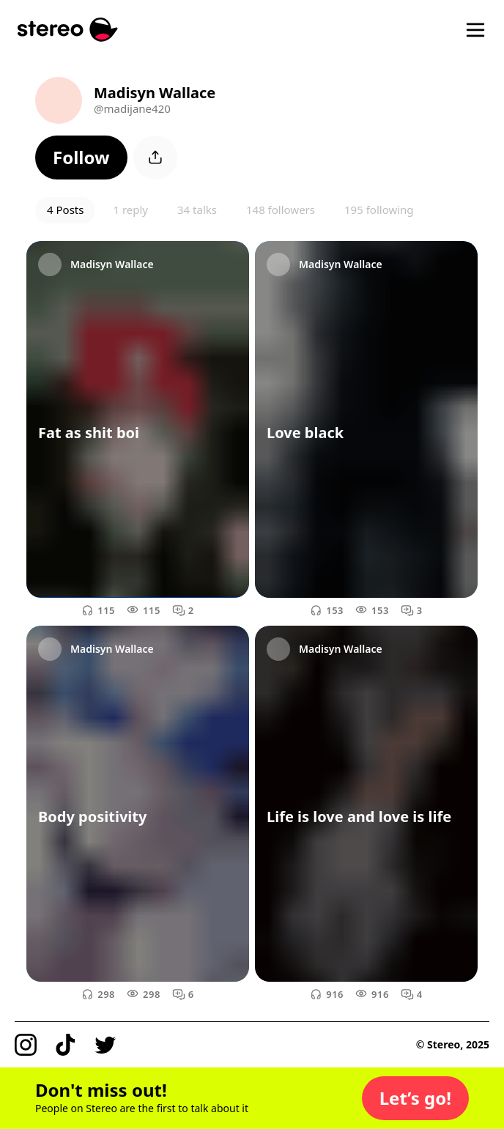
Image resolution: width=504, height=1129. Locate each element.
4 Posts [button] (65, 209)
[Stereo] (68, 30)
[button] (81, 157)
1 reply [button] (130, 209)
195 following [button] (379, 209)
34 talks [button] (197, 209)
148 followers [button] (280, 209)
